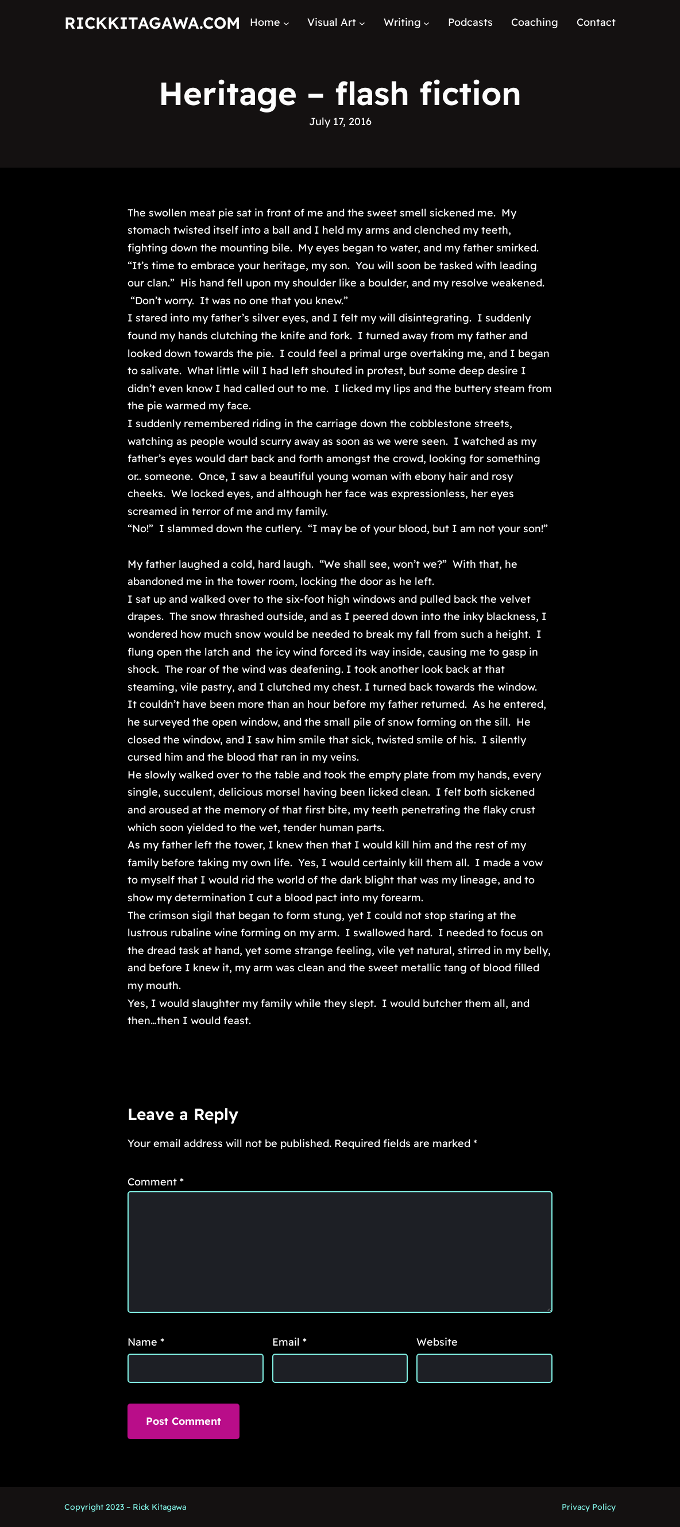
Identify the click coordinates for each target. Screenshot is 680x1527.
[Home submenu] (286, 23)
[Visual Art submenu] (362, 23)
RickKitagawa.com (152, 23)
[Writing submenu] (426, 23)
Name (146, 1341)
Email (289, 1341)
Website (437, 1341)
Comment (156, 1181)
